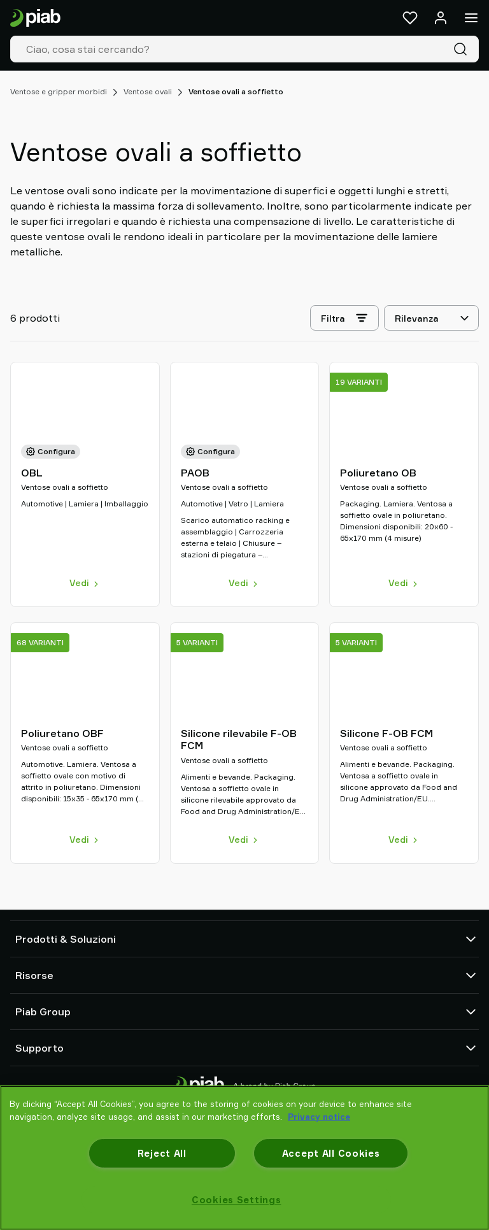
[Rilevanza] (431, 318)
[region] (244, 1157)
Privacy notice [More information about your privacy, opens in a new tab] (319, 1117)
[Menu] (471, 18)
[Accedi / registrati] (440, 18)
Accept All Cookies (331, 1153)
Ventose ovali (148, 91)
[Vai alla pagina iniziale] (35, 18)
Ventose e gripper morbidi (58, 91)
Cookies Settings (236, 1199)
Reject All (162, 1153)
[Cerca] (463, 49)
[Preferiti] (410, 18)
